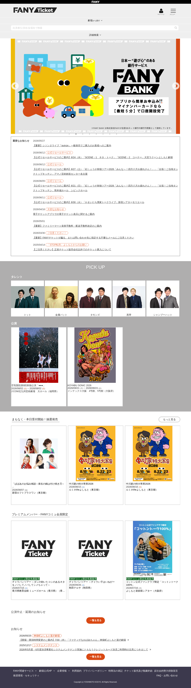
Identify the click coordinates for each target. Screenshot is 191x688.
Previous (15, 86)
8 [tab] (120, 134)
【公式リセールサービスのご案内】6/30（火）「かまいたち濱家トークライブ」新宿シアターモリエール (88, 202)
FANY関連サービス (23, 670)
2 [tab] (79, 134)
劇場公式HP (45, 670)
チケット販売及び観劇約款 (138, 670)
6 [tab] (106, 134)
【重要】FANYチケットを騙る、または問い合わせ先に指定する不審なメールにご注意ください (83, 237)
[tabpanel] (95, 86)
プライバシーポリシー (95, 670)
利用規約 (77, 670)
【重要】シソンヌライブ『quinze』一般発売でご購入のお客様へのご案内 (72, 145)
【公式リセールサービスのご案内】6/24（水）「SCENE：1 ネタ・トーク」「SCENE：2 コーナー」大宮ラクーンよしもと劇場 (103, 157)
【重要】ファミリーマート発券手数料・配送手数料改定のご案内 (67, 225)
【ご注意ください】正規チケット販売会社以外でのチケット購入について (72, 249)
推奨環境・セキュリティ (26, 675)
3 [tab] (86, 134)
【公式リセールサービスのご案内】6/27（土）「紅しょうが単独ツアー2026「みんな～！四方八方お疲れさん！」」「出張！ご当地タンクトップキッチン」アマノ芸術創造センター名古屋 (105, 171)
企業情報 (62, 670)
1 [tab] (72, 134)
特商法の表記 (115, 670)
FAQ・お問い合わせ (167, 675)
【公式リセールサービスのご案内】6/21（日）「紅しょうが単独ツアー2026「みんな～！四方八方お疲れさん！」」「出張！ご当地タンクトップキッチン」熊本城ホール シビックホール (105, 188)
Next (176, 86)
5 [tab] (99, 134)
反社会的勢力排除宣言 (166, 670)
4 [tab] (93, 134)
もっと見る (169, 419)
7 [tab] (113, 134)
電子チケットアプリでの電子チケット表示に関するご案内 (64, 214)
